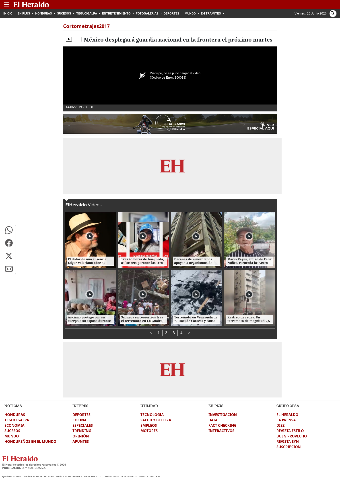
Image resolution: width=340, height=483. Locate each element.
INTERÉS (80, 405)
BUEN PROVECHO (291, 436)
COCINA (79, 420)
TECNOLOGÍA (152, 414)
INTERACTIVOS (221, 430)
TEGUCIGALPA (16, 420)
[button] (8, 230)
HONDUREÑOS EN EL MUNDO (30, 441)
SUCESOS (12, 430)
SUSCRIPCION (288, 446)
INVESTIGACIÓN (222, 414)
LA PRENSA (286, 420)
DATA (213, 420)
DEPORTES (81, 414)
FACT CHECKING (222, 425)
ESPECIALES (82, 425)
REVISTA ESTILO (290, 430)
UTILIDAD (149, 405)
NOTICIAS (13, 405)
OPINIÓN (80, 436)
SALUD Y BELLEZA (155, 420)
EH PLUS (215, 405)
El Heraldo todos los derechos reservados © (34, 464)
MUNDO (11, 436)
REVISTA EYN (287, 441)
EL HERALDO (287, 414)
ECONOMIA (14, 425)
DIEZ (280, 425)
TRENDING (81, 430)
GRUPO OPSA (287, 405)
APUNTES (80, 441)
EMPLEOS (148, 425)
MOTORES (149, 430)
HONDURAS (14, 414)
